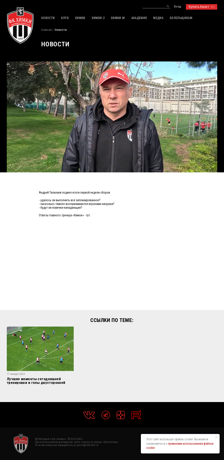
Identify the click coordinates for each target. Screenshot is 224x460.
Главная (46, 29)
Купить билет (201, 7)
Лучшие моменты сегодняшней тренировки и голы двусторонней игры (36, 380)
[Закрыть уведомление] (216, 437)
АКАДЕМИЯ (139, 18)
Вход (177, 6)
